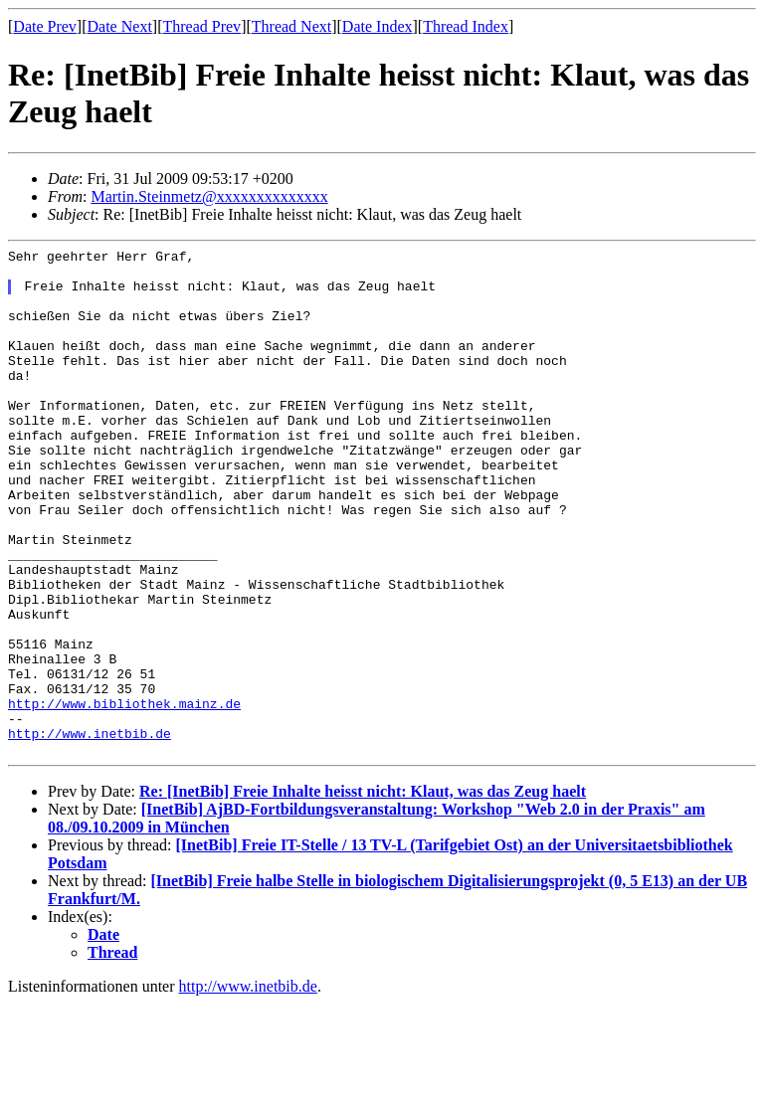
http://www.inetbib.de (89, 831)
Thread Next (291, 26)
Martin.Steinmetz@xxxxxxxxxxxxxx (209, 196)
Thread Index (465, 26)
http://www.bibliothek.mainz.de (124, 796)
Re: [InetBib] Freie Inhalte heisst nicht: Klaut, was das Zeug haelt (362, 892)
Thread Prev (201, 26)
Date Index (377, 26)
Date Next (120, 26)
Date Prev (45, 26)
